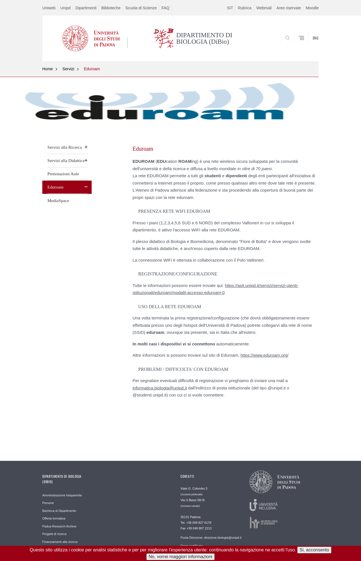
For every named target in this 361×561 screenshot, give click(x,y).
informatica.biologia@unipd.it (160, 387)
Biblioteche (111, 8)
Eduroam (92, 69)
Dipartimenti (85, 8)
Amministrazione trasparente (62, 495)
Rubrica (244, 8)
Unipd (65, 8)
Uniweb (49, 8)
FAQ (166, 8)
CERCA (310, 47)
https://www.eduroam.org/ (265, 355)
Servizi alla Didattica (66, 160)
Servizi (68, 69)
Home (47, 69)
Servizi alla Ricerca (64, 147)
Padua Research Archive (59, 526)
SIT (230, 8)
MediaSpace (58, 200)
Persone (48, 503)
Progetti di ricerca (54, 534)
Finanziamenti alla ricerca (60, 542)
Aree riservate (288, 8)
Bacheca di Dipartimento (59, 510)
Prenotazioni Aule (63, 173)
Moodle (312, 8)
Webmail (264, 8)
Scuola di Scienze (141, 8)
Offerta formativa (53, 518)
